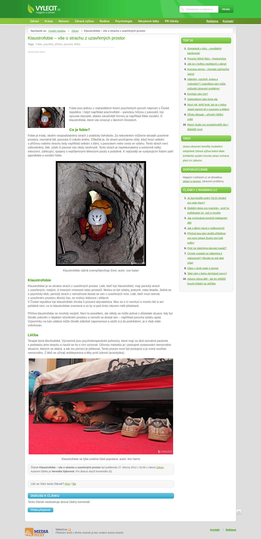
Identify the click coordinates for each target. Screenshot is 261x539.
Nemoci (63, 21)
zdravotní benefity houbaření (206, 146)
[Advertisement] (58, 80)
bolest (215, 151)
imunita (207, 155)
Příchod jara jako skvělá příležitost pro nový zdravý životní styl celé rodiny (206, 238)
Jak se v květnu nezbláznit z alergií (206, 63)
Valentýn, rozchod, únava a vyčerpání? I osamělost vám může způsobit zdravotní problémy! (206, 84)
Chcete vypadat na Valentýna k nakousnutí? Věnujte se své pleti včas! (205, 258)
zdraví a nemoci (192, 181)
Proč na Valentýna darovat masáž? (207, 248)
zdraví (215, 155)
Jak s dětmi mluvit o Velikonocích (205, 228)
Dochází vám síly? (197, 94)
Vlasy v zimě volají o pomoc (203, 268)
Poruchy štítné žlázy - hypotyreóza (206, 58)
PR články (172, 21)
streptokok (189, 151)
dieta (221, 151)
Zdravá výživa (84, 21)
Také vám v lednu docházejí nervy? (207, 273)
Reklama (212, 21)
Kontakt (228, 21)
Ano (67, 483)
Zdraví (34, 21)
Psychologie (123, 21)
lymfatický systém (193, 155)
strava (186, 146)
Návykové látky (148, 21)
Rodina (104, 21)
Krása (49, 21)
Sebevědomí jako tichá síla (202, 99)
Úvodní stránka (56, 30)
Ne (74, 483)
